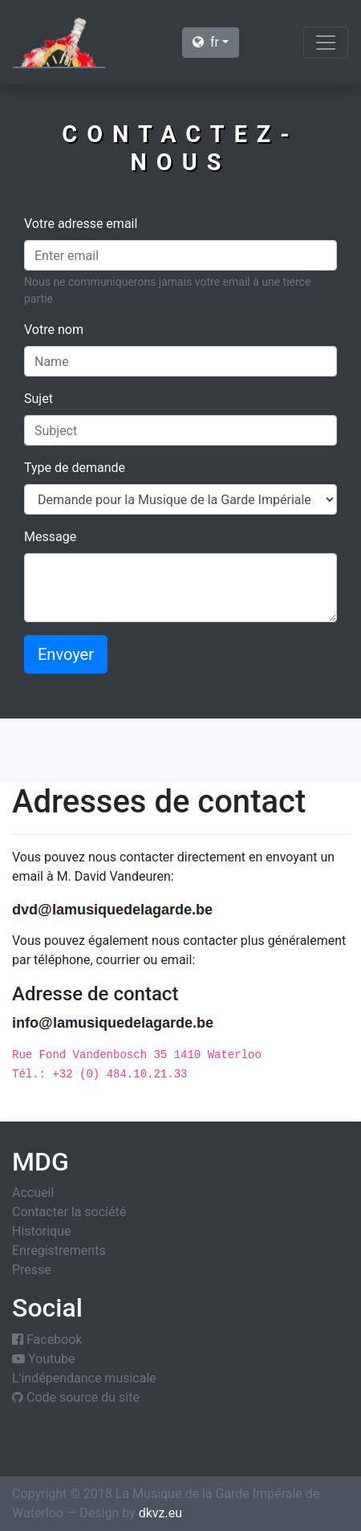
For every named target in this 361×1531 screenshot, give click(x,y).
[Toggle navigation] (325, 42)
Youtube (43, 1358)
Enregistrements (59, 1250)
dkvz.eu (160, 1513)
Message (50, 536)
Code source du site (76, 1397)
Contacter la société (69, 1212)
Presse (31, 1269)
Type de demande (74, 467)
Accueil (33, 1192)
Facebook (47, 1339)
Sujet (38, 398)
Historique (41, 1231)
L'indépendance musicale (84, 1378)
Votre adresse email (80, 223)
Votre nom (53, 329)
